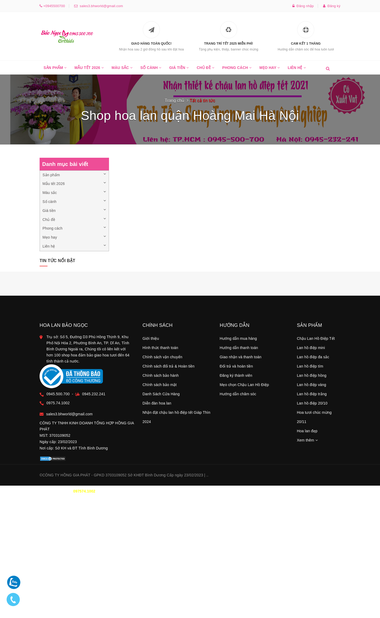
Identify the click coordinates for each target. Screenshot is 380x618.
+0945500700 (53, 6)
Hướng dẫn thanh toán (239, 348)
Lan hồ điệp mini (311, 348)
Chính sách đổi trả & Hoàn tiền (168, 366)
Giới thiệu (150, 338)
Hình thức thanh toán (160, 348)
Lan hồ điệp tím (310, 366)
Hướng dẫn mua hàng (238, 338)
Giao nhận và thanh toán (241, 357)
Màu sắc (122, 70)
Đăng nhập (303, 6)
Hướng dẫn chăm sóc (238, 394)
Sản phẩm (55, 70)
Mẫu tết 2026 (89, 70)
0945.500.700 (58, 394)
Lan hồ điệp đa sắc (313, 357)
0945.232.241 (93, 394)
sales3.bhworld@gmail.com (100, 6)
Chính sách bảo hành (160, 375)
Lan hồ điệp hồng (311, 375)
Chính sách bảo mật (159, 385)
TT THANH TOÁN (275, 491)
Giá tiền (179, 70)
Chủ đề (205, 70)
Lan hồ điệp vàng (311, 385)
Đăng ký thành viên (236, 375)
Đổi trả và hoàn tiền (236, 366)
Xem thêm (307, 440)
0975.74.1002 (58, 403)
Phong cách (236, 70)
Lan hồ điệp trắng (312, 394)
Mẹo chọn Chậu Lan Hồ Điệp (244, 385)
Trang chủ (174, 100)
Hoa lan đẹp (307, 431)
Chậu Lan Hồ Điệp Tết (316, 338)
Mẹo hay (269, 70)
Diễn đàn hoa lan (156, 403)
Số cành (150, 70)
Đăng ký (331, 6)
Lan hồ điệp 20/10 (312, 403)
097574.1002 (84, 491)
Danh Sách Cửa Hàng (161, 394)
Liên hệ (297, 70)
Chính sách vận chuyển (162, 357)
